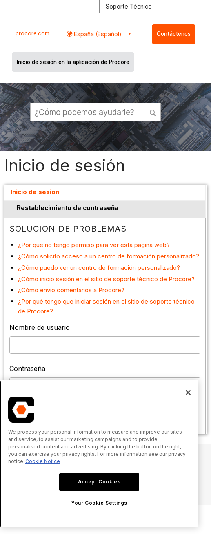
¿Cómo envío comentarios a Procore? (71, 290)
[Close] (188, 393)
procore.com (32, 33)
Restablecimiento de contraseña (67, 208)
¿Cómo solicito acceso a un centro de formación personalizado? (108, 256)
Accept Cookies (99, 482)
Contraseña (27, 368)
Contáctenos (174, 34)
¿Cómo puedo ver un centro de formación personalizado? (99, 267)
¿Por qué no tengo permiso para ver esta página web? (94, 245)
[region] (99, 453)
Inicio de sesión (35, 192)
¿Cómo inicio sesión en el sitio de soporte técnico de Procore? (106, 279)
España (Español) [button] (97, 34)
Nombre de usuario (39, 327)
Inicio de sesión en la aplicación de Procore (73, 62)
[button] (153, 111)
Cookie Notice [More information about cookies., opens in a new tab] (42, 461)
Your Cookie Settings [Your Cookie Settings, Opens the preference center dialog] (99, 503)
